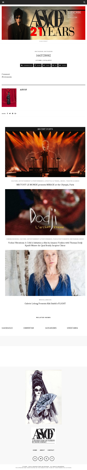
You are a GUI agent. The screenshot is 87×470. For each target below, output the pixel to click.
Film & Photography (61, 239)
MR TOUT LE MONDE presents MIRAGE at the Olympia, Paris (45, 184)
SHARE (38, 65)
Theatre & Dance (72, 181)
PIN (55, 65)
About (42, 450)
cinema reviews (12, 239)
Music (62, 181)
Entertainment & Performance (31, 181)
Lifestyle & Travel (52, 181)
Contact (51, 450)
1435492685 (51, 328)
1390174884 (72, 328)
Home (35, 450)
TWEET (46, 65)
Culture (14, 181)
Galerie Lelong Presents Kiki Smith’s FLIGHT (45, 303)
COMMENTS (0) (26, 65)
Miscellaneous (45, 300)
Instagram (39, 51)
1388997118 (28, 328)
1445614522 (7, 328)
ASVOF (50, 60)
